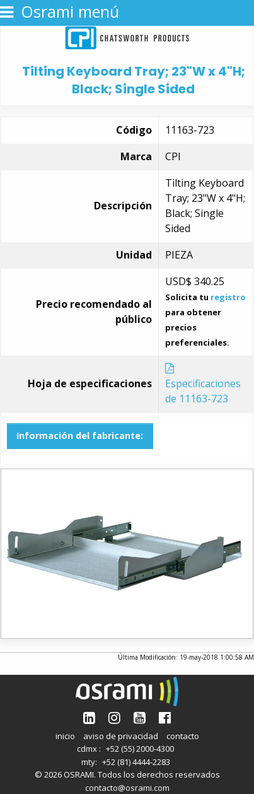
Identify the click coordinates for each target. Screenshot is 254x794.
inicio (65, 736)
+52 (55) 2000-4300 (140, 748)
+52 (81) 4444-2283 (136, 762)
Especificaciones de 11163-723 (203, 384)
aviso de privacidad (120, 736)
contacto (182, 736)
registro (228, 297)
